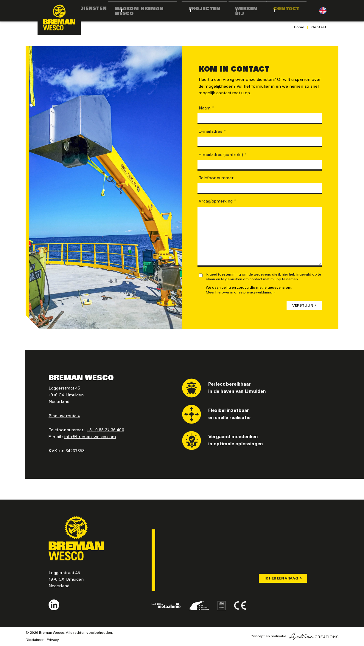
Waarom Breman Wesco (160, 10)
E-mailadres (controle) (223, 155)
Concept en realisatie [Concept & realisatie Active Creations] (294, 636)
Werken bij (259, 10)
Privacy (53, 640)
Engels (322, 10)
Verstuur (302, 305)
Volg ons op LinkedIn (54, 604)
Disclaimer (34, 640)
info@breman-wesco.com (90, 437)
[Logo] (61, 19)
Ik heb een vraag (281, 578)
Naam (206, 108)
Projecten (219, 10)
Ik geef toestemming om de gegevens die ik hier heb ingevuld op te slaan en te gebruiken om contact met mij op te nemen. (263, 277)
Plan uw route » (64, 416)
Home (299, 27)
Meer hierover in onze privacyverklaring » (241, 292)
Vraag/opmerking (217, 202)
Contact (297, 10)
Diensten (105, 10)
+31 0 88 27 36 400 (105, 430)
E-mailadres (212, 132)
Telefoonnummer (216, 178)
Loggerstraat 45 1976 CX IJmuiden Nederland (66, 580)
